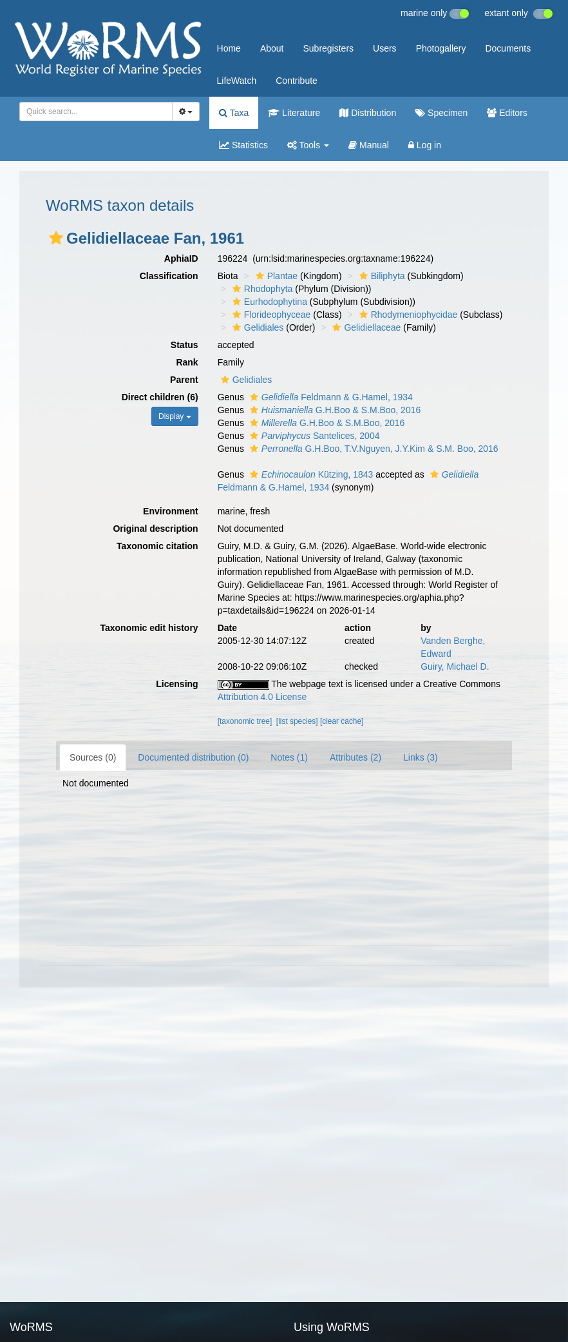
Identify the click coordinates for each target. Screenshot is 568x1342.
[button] (56, 238)
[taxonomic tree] (245, 721)
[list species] (297, 721)
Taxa (234, 113)
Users (385, 48)
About (272, 48)
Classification (169, 276)
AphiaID (181, 258)
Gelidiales (256, 327)
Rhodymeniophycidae (407, 314)
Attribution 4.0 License (262, 697)
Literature (294, 113)
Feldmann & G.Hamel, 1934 (330, 397)
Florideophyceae (270, 314)
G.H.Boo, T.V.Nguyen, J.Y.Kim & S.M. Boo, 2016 (372, 448)
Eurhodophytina (268, 302)
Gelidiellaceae (365, 327)
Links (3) (420, 757)
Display (174, 416)
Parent (184, 379)
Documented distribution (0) (193, 757)
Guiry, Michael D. (455, 666)
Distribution (367, 113)
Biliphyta (380, 276)
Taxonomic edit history (149, 628)
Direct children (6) (160, 397)
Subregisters (328, 48)
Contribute (296, 80)
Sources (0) (93, 757)
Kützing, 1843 (310, 474)
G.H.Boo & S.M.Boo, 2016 (334, 410)
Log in (424, 145)
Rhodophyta (261, 289)
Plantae (275, 276)
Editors (507, 113)
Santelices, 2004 (313, 436)
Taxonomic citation (157, 546)
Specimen (441, 113)
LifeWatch (237, 80)
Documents (508, 48)
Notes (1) (289, 757)
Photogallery (441, 48)
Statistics (243, 145)
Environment (170, 511)
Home (229, 48)
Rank (187, 362)
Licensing (177, 684)
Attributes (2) (355, 757)
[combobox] (96, 111)
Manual (368, 145)
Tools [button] (308, 145)
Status (184, 345)
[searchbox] (93, 111)
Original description (155, 528)
